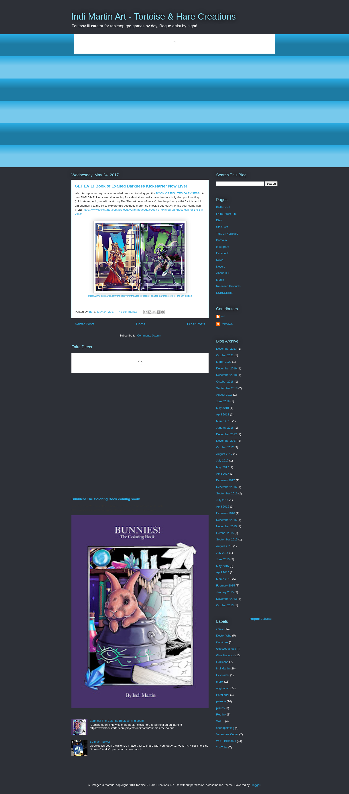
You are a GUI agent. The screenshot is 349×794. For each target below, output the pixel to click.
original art (223, 688)
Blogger (255, 785)
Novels (220, 266)
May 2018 (222, 407)
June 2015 (223, 559)
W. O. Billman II (226, 741)
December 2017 (226, 434)
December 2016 (226, 487)
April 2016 (222, 506)
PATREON (223, 207)
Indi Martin (223, 668)
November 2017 (226, 440)
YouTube (221, 747)
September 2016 (226, 493)
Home (141, 324)
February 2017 (225, 480)
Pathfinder (222, 695)
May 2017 (222, 467)
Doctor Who (223, 635)
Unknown (227, 324)
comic (220, 629)
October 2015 (225, 533)
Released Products (228, 286)
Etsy (219, 220)
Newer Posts (84, 324)
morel (219, 681)
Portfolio (221, 240)
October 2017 (225, 447)
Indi (223, 316)
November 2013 (226, 599)
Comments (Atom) (148, 335)
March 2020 (223, 361)
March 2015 (223, 579)
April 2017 (222, 473)
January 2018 (225, 427)
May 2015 (222, 566)
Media (220, 279)
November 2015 (226, 526)
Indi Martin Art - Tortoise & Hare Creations (153, 16)
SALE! (220, 721)
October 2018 (225, 381)
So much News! (100, 741)
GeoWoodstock (226, 648)
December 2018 (226, 375)
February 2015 (225, 585)
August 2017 (224, 454)
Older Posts (196, 324)
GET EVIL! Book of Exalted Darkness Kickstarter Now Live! (131, 186)
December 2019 (226, 368)
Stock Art (222, 227)
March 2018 (223, 421)
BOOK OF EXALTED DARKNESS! (178, 193)
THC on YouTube (227, 233)
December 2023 (226, 348)
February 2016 (225, 513)
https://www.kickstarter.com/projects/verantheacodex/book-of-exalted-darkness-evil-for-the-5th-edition (140, 296)
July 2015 (222, 552)
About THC (223, 273)
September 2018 (226, 388)
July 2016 (222, 500)
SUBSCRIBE (224, 292)
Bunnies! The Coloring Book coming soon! (105, 499)
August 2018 (224, 394)
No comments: (128, 311)
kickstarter (222, 675)
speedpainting (225, 728)
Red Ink (221, 714)
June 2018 (223, 401)
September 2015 (226, 539)
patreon (221, 701)
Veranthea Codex (227, 734)
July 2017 (222, 460)
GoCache (222, 662)
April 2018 (222, 414)
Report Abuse (261, 619)
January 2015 (225, 592)
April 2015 (222, 572)
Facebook (222, 253)
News (219, 260)
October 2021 (225, 355)
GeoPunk (222, 642)
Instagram (222, 246)
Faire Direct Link (226, 214)
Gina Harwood (225, 655)
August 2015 (224, 546)
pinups (220, 708)
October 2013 (225, 605)
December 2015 (226, 520)
